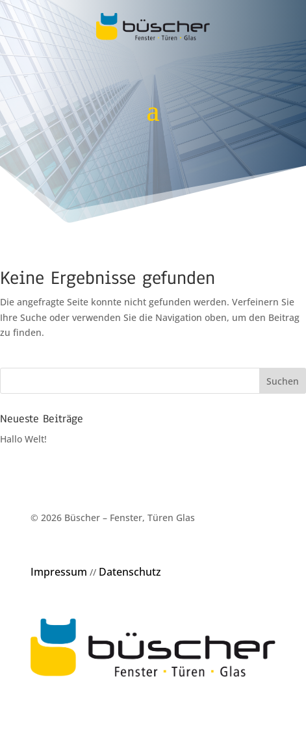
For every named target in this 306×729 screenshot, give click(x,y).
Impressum (59, 572)
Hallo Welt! (23, 439)
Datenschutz (130, 572)
